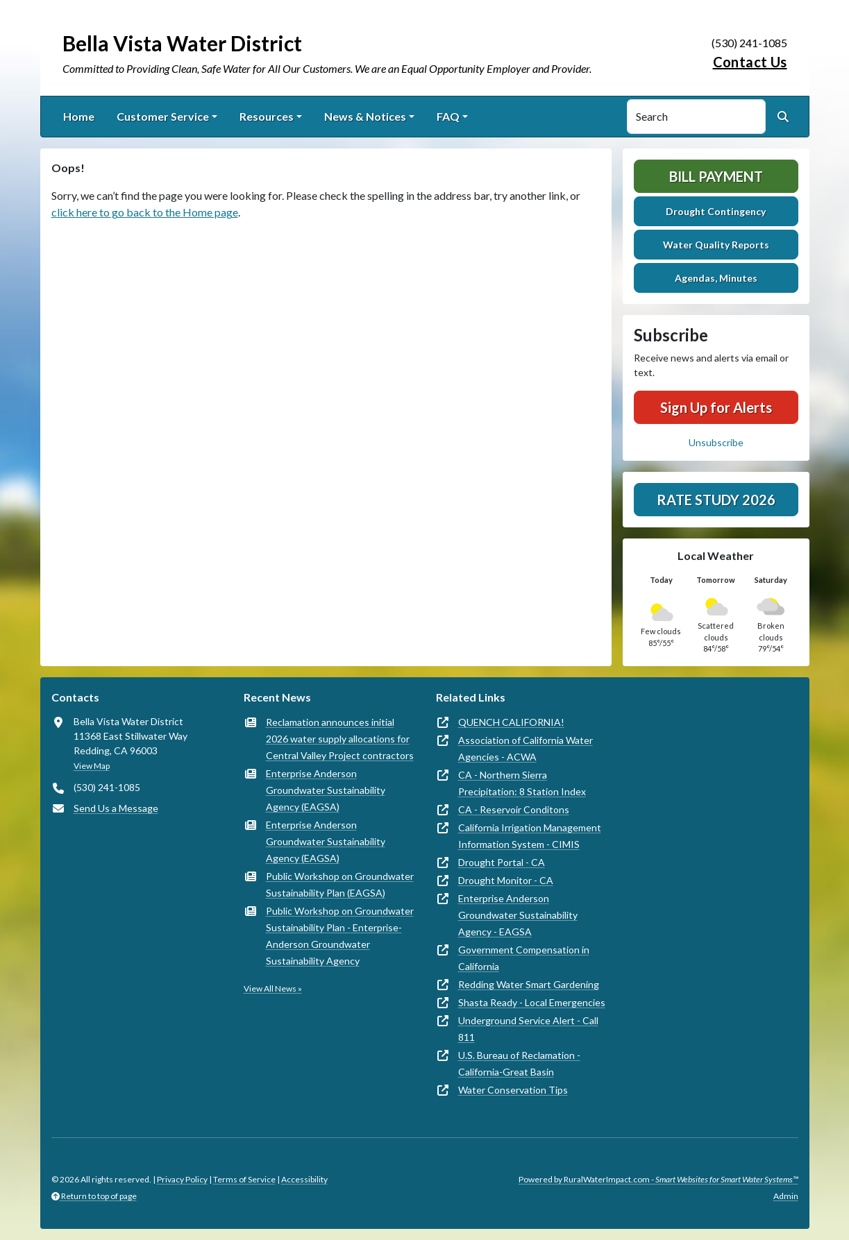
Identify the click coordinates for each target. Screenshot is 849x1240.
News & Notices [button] (365, 116)
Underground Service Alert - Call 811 (528, 1028)
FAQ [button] (448, 116)
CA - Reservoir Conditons (513, 809)
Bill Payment (716, 176)
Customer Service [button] (163, 116)
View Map (92, 766)
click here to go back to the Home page (144, 212)
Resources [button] (266, 116)
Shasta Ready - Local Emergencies (531, 1002)
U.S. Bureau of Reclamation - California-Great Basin (519, 1063)
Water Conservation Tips (513, 1090)
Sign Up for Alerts (716, 407)
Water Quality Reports (716, 244)
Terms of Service (244, 1179)
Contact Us (750, 61)
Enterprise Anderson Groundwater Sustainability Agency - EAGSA (518, 914)
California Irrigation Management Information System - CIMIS (529, 836)
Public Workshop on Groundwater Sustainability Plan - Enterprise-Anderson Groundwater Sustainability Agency (340, 936)
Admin (785, 1196)
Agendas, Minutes (716, 278)
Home (78, 116)
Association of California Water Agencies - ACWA (525, 748)
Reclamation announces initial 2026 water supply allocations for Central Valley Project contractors (340, 738)
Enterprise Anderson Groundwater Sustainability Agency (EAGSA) (325, 790)
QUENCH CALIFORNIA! (511, 722)
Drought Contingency (716, 211)
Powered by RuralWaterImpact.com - (658, 1179)
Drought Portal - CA (501, 862)
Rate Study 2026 (716, 499)
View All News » (273, 988)
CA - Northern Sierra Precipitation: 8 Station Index (522, 783)
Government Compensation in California (523, 958)
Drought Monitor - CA (505, 880)
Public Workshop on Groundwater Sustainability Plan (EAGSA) (340, 884)
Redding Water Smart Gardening (528, 984)
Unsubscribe (716, 442)
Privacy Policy (182, 1179)
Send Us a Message (116, 808)
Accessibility (304, 1179)
